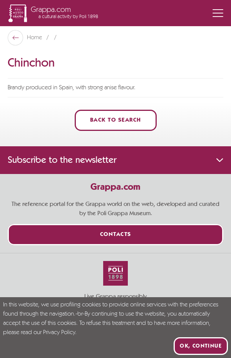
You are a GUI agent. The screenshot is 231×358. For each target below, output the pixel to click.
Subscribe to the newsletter (115, 160)
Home (35, 38)
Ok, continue (201, 346)
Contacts (115, 235)
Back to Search (115, 120)
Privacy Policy (59, 333)
